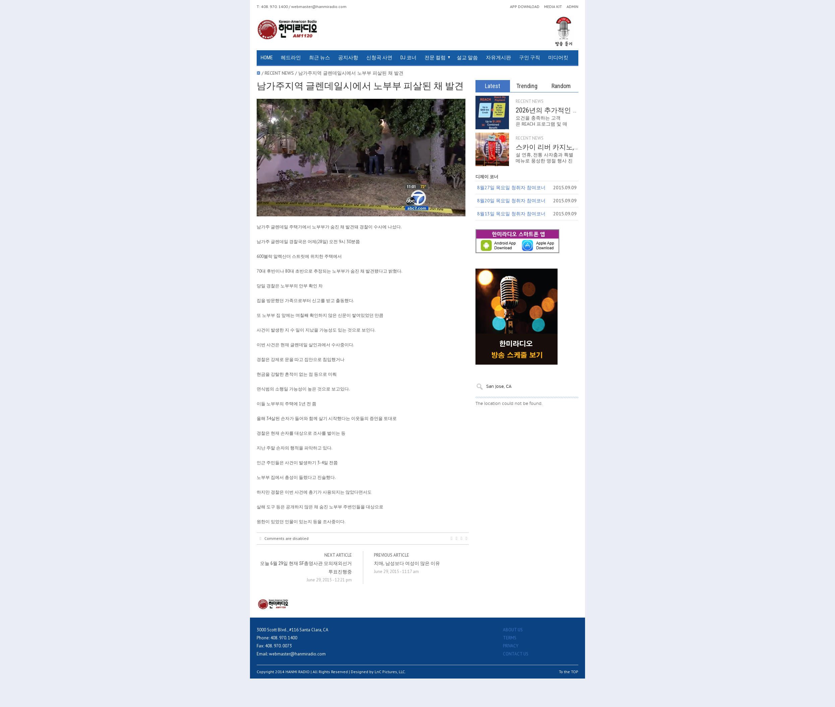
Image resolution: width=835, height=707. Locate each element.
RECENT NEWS (529, 101)
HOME (267, 58)
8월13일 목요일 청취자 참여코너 (511, 214)
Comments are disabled (284, 539)
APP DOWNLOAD (524, 7)
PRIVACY (510, 646)
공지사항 (348, 58)
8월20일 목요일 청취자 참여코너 (511, 201)
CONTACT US (515, 654)
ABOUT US (513, 630)
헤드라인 (291, 58)
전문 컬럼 (435, 58)
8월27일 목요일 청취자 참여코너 (511, 188)
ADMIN (572, 7)
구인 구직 (529, 58)
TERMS (509, 638)
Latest (492, 85)
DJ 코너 (408, 58)
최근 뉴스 (319, 58)
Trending (526, 85)
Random (561, 85)
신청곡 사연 (379, 58)
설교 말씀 (467, 58)
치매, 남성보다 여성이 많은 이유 (407, 563)
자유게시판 (498, 58)
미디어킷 (558, 58)
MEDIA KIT (553, 7)
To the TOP (568, 671)
